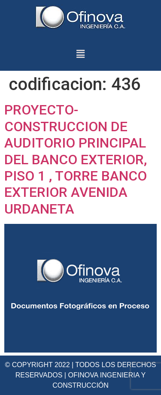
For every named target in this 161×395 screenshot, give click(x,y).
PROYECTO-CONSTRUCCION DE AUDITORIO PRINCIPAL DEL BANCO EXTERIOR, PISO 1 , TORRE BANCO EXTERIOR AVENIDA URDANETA (75, 159)
